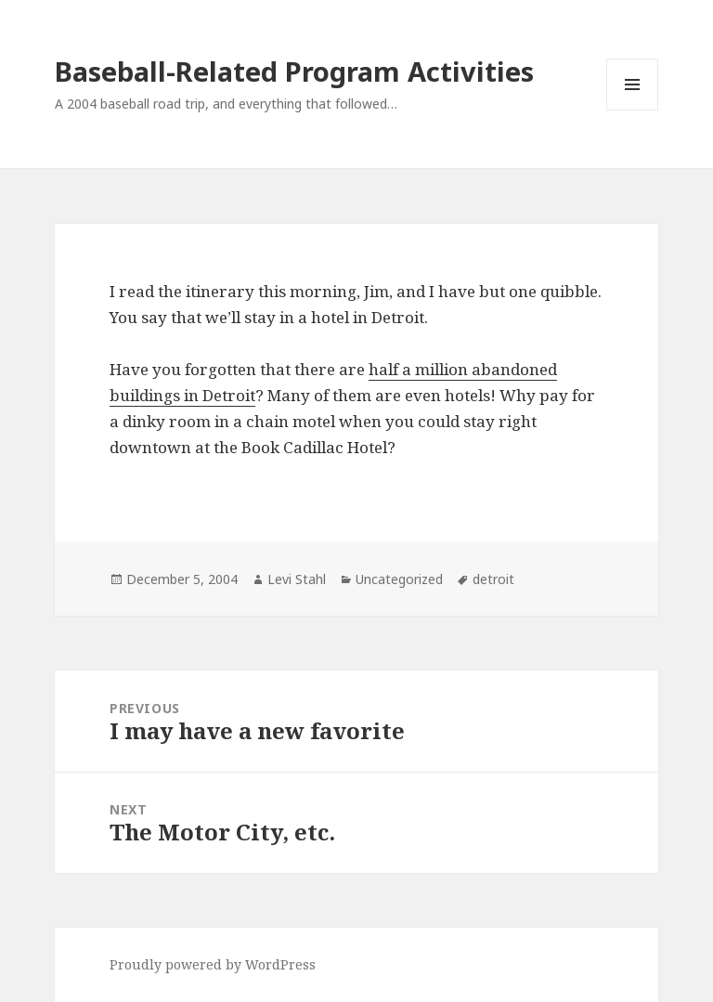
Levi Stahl (296, 579)
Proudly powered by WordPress (213, 964)
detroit (493, 579)
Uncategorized (399, 579)
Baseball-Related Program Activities (294, 71)
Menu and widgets (632, 110)
